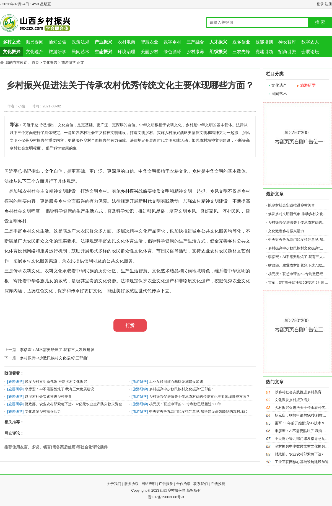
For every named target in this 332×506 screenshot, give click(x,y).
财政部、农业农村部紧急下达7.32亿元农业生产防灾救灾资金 (73, 404)
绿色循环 (172, 51)
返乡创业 (241, 42)
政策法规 (80, 42)
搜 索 (320, 22)
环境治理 (126, 51)
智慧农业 (149, 42)
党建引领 (264, 51)
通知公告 (57, 42)
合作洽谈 (183, 484)
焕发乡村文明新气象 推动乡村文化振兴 (56, 382)
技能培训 (264, 42)
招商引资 (287, 51)
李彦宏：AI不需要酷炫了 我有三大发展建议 (57, 349)
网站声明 (148, 484)
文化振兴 (50, 62)
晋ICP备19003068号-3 (166, 497)
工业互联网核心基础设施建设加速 (176, 382)
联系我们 (200, 484)
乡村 (196, 171)
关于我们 (114, 484)
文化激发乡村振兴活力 (43, 411)
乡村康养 (195, 51)
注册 (328, 4)
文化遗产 (34, 51)
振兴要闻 (34, 42)
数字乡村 (172, 42)
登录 (320, 4)
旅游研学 (57, 51)
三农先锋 (241, 51)
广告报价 (166, 484)
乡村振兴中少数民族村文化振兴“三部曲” (54, 358)
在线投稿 (218, 484)
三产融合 (195, 42)
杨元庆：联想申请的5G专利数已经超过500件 (185, 404)
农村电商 (126, 42)
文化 (49, 171)
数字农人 (310, 42)
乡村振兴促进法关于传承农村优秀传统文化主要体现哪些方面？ (199, 396)
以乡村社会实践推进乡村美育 (48, 396)
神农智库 (287, 42)
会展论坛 (310, 51)
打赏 (130, 325)
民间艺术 (80, 51)
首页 (35, 62)
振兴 (133, 191)
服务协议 (131, 484)
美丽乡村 (149, 51)
